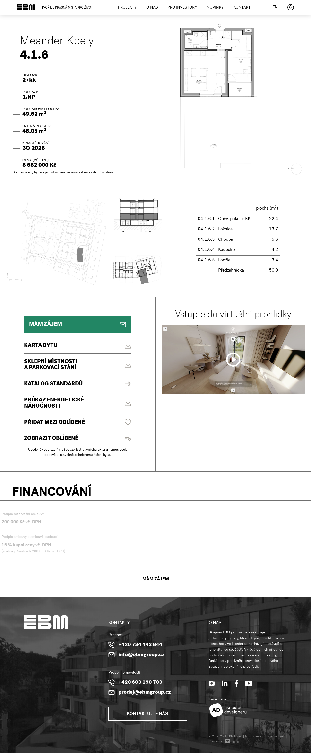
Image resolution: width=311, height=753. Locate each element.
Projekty (127, 8)
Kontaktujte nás (147, 714)
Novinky (215, 8)
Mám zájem (155, 579)
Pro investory (182, 8)
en (275, 7)
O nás (152, 8)
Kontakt (242, 8)
